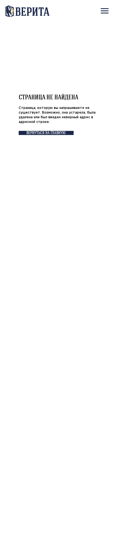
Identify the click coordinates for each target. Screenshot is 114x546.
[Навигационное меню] (105, 11)
